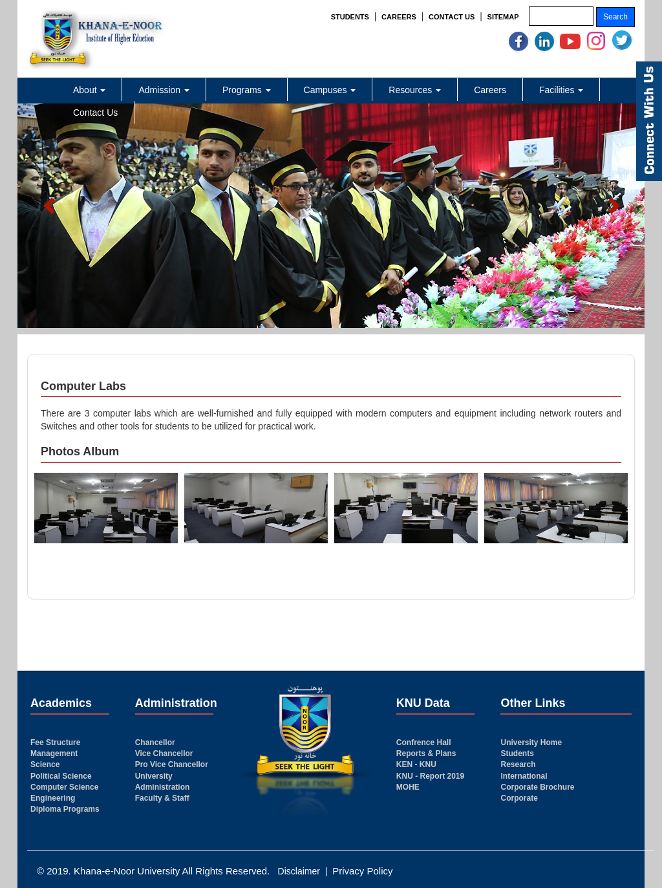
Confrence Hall (423, 742)
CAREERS (398, 17)
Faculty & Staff (162, 798)
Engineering (52, 798)
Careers (490, 90)
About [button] (89, 90)
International (523, 776)
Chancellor (155, 742)
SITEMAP (503, 17)
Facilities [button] (561, 90)
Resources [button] (415, 90)
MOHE (408, 787)
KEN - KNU (416, 764)
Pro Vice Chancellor (171, 764)
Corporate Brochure (537, 787)
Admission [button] (163, 90)
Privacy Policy (362, 870)
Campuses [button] (330, 90)
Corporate (518, 798)
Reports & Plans (426, 753)
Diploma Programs (65, 809)
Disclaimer (299, 871)
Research (517, 764)
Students (516, 753)
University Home (531, 742)
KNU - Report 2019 (430, 776)
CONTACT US (452, 17)
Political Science (61, 776)
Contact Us (95, 112)
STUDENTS (350, 17)
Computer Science (64, 787)
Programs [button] (246, 90)
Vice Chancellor (164, 753)
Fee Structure (55, 742)
